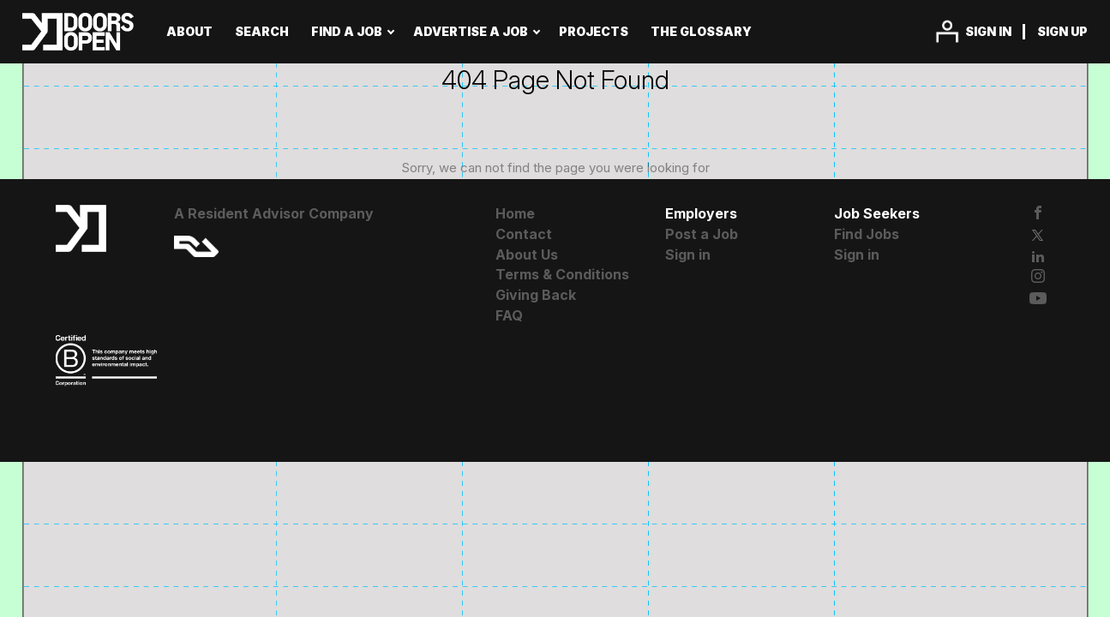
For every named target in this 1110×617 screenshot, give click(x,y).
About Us (526, 254)
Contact (523, 234)
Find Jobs (866, 234)
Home (515, 213)
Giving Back (535, 294)
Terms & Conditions (562, 274)
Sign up (1062, 31)
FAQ (509, 315)
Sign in (988, 31)
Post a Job (701, 234)
